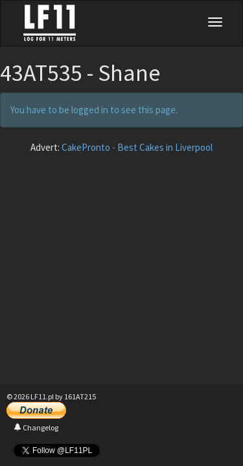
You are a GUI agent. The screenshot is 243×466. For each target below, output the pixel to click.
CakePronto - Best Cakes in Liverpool (137, 147)
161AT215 (80, 396)
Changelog (36, 427)
